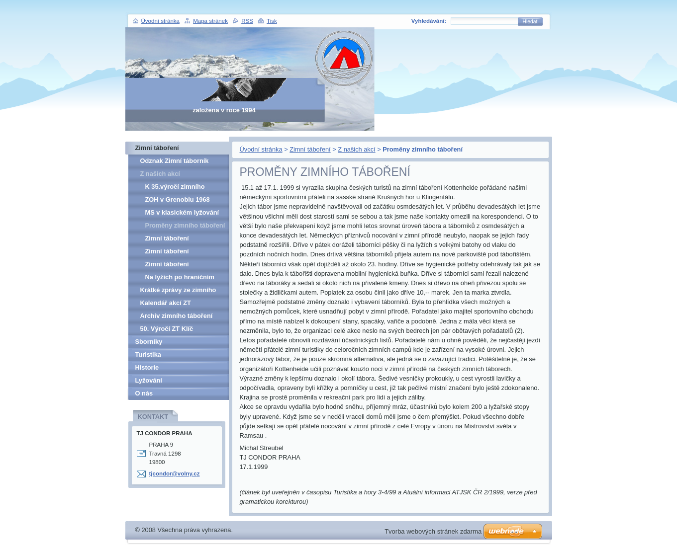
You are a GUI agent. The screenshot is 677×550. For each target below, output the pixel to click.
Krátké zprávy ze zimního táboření (178, 291)
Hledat (530, 21)
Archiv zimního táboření (176, 315)
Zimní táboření (310, 149)
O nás (144, 393)
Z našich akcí (356, 149)
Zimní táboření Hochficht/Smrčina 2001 (181, 240)
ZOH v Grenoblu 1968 (177, 199)
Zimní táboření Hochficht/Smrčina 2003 (181, 265)
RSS (247, 21)
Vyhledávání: (429, 21)
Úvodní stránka (261, 149)
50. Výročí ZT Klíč (166, 328)
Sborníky (149, 341)
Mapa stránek (210, 21)
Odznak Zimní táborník (174, 160)
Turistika (148, 354)
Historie (147, 367)
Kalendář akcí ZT (165, 303)
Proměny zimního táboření (185, 225)
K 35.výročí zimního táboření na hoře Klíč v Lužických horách (179, 188)
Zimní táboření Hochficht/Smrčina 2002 (181, 252)
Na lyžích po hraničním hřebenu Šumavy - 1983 (180, 278)
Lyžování (148, 380)
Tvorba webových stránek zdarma (433, 531)
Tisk (272, 21)
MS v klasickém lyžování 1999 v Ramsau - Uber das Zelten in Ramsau (184, 214)
